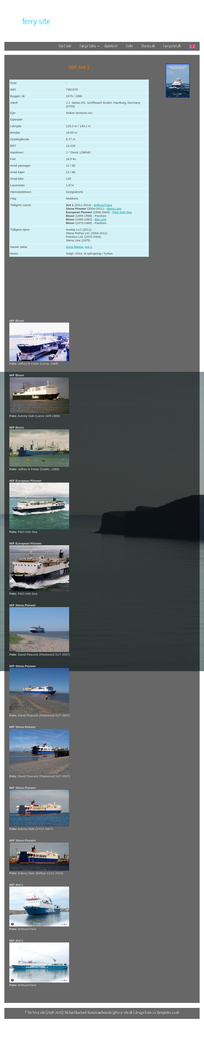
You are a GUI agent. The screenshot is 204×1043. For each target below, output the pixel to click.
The (29, 20)
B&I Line (100, 219)
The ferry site (36, 1012)
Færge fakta (89, 45)
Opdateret (111, 45)
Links (129, 45)
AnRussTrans (103, 205)
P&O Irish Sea (122, 212)
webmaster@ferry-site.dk (115, 1012)
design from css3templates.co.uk (157, 1012)
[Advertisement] (178, 161)
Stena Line (114, 208)
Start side (65, 45)
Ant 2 (88, 247)
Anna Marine (74, 247)
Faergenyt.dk (172, 45)
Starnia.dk (148, 45)
